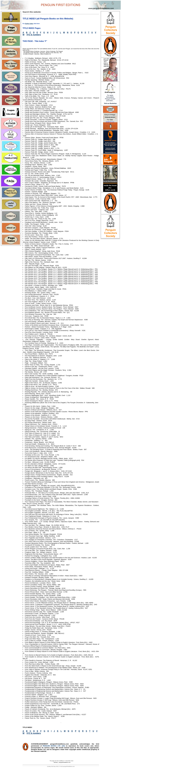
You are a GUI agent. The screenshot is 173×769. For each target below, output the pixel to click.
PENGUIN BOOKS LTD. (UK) (54, 746)
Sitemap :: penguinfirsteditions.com (62, 762)
